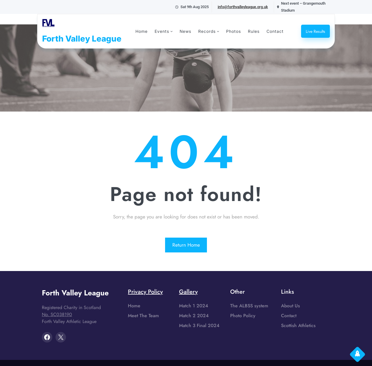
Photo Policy (242, 315)
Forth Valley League (81, 39)
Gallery (188, 292)
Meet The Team (143, 315)
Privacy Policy (145, 292)
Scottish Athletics (298, 325)
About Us (290, 305)
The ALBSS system (249, 305)
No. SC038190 (57, 314)
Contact (288, 315)
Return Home (186, 244)
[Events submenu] (171, 31)
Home (134, 305)
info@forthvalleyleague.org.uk (243, 7)
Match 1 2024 (193, 305)
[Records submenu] (218, 31)
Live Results (315, 31)
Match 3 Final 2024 (199, 325)
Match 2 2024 (194, 315)
